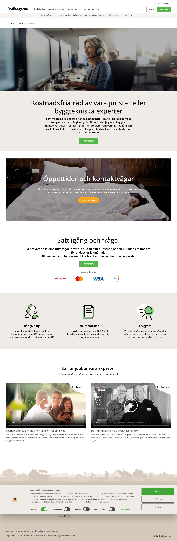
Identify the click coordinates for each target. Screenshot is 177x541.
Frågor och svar (80, 15)
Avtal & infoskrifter (98, 15)
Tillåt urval (158, 526)
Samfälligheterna (91, 9)
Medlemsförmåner (56, 9)
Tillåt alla (158, 519)
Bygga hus (128, 15)
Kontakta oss (64, 501)
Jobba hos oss (64, 508)
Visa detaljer (125, 536)
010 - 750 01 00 (17, 497)
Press (60, 512)
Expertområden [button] (45, 15)
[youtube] (161, 499)
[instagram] (168, 499)
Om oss (157, 3)
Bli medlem (164, 9)
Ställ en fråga (65, 15)
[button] (151, 9)
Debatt (70, 9)
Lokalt (78, 9)
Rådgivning (40, 9)
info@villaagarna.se (20, 501)
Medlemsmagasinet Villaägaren (102, 501)
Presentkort (92, 505)
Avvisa (158, 534)
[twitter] (154, 499)
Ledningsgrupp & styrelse (70, 505)
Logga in (166, 3)
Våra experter (115, 15)
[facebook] (147, 499)
